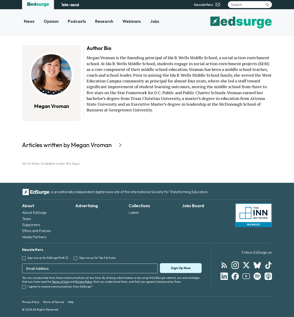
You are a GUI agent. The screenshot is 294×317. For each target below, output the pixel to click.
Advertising (86, 205)
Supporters (31, 224)
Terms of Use (60, 281)
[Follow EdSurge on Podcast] (268, 276)
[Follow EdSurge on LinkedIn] (224, 276)
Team (26, 218)
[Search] (250, 4)
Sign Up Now (181, 268)
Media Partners (34, 237)
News (29, 21)
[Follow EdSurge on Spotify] (257, 276)
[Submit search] (267, 4)
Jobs (154, 21)
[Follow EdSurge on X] (246, 265)
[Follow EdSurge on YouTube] (246, 276)
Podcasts (77, 21)
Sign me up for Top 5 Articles (97, 257)
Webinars (131, 21)
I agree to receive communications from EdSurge (60, 286)
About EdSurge (34, 212)
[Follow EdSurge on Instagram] (235, 265)
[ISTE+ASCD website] (70, 4)
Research (104, 21)
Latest (134, 212)
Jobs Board (193, 205)
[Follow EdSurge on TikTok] (268, 265)
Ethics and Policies (36, 230)
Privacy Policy (83, 281)
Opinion (51, 21)
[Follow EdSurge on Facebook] (235, 276)
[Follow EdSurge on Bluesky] (257, 265)
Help (71, 302)
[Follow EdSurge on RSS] (224, 265)
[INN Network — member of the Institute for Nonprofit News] (253, 215)
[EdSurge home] (38, 4)
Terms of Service (53, 302)
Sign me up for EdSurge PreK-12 (48, 257)
